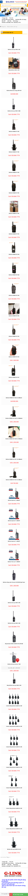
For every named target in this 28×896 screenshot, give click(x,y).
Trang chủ (4, 18)
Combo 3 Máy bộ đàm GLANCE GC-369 (14, 808)
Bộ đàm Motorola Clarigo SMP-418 (14, 90)
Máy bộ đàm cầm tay (12, 26)
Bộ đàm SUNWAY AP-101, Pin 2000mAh (14, 479)
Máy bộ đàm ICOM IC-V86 (14, 70)
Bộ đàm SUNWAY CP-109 (14, 131)
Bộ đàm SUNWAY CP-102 (14, 233)
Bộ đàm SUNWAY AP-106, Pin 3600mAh (14, 397)
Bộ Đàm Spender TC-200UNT (14, 541)
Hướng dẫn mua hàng (8, 19)
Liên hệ (9, 21)
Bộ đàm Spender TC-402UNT (14, 520)
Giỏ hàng (15, 21)
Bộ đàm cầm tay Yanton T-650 (14, 664)
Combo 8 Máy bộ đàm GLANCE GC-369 (14, 705)
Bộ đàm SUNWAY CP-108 (14, 151)
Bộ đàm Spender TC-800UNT (14, 500)
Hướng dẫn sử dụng (20, 19)
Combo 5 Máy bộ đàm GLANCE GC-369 (14, 767)
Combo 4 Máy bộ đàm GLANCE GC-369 (14, 787)
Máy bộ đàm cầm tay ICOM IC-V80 (14, 685)
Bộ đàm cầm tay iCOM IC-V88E (14, 110)
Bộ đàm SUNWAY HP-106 (14, 295)
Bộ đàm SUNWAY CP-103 (14, 213)
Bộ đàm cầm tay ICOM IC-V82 (14, 49)
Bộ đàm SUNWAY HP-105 (14, 315)
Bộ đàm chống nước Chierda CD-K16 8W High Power (14, 582)
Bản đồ (3, 21)
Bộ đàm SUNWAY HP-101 (14, 377)
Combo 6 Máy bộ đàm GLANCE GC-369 (14, 746)
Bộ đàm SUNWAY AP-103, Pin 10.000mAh (14, 438)
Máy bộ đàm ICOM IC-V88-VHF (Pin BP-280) (14, 643)
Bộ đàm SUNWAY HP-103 (14, 336)
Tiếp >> (8, 857)
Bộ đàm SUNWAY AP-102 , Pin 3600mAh (14, 459)
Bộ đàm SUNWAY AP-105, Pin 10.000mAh (14, 418)
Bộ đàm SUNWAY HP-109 (14, 254)
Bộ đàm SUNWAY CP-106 (14, 172)
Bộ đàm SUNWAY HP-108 (14, 274)
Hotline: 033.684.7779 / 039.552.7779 (11, 22)
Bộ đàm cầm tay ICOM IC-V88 (14, 623)
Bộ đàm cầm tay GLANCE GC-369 (14, 849)
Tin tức (11, 18)
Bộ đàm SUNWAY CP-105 (14, 192)
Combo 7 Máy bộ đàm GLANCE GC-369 (14, 726)
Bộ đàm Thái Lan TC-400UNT (14, 561)
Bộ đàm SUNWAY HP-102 (14, 356)
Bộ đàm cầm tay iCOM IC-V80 (14, 602)
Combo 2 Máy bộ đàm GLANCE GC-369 (14, 828)
